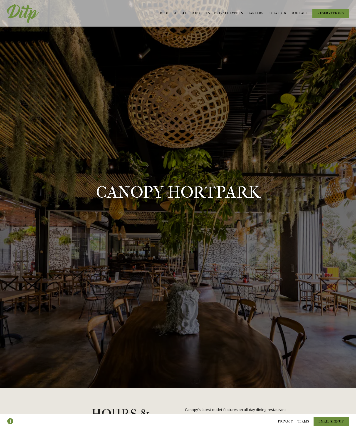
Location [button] (277, 13)
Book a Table (235, 399)
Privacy (285, 414)
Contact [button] (299, 13)
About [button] (180, 13)
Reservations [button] (330, 13)
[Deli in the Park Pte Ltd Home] (23, 13)
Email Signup (331, 414)
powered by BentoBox (178, 426)
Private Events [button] (228, 13)
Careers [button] (255, 13)
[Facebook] (10, 414)
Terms (303, 414)
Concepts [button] (200, 13)
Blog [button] (165, 13)
